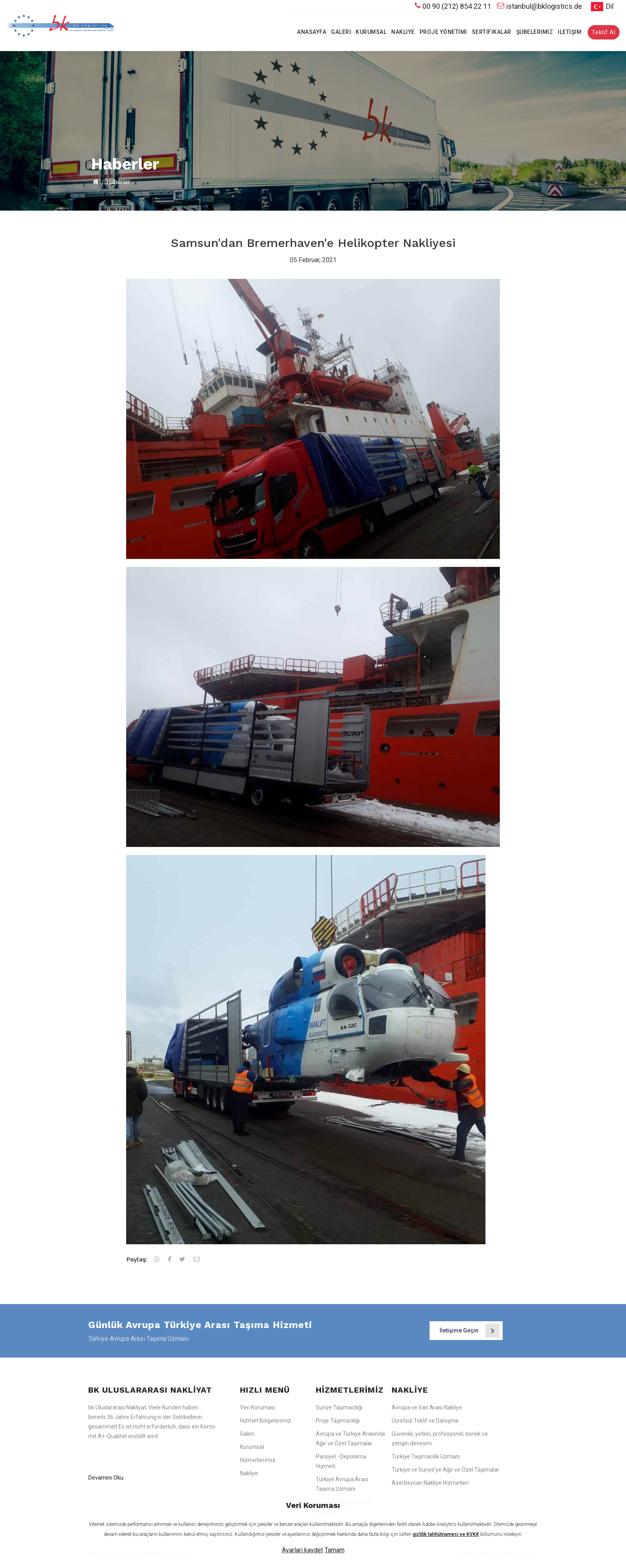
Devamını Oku (105, 1477)
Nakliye (403, 32)
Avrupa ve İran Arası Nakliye (427, 1407)
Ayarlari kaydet (302, 1550)
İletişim (569, 32)
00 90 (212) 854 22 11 (453, 6)
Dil (601, 6)
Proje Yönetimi (443, 32)
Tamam (335, 1550)
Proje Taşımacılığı (338, 1420)
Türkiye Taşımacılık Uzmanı (426, 1456)
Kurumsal (371, 32)
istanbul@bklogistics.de (539, 6)
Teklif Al (604, 32)
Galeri (341, 32)
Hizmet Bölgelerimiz (265, 1420)
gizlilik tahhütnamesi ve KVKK (445, 1534)
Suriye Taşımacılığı (339, 1407)
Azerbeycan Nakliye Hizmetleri (430, 1483)
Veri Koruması (257, 1407)
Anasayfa (311, 32)
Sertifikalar (491, 32)
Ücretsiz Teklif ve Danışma (425, 1420)
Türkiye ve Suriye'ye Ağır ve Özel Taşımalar (445, 1469)
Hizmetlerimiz (257, 1460)
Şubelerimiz (534, 32)
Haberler (118, 182)
